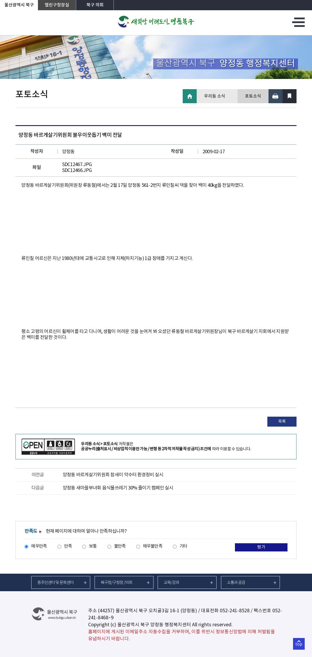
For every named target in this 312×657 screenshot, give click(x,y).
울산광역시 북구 (19, 5)
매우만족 (39, 546)
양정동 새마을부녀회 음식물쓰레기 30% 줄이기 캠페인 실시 (118, 488)
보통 (93, 546)
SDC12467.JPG (77, 164)
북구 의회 (95, 5)
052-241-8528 (235, 610)
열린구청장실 (57, 5)
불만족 (120, 546)
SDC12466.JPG (77, 170)
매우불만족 (152, 546)
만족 (68, 546)
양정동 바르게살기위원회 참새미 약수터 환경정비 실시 (113, 474)
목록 (281, 421)
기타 (183, 546)
